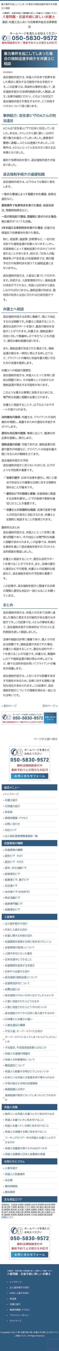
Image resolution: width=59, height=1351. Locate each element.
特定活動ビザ (12, 897)
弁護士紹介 (11, 800)
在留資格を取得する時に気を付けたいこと (28, 941)
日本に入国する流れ (16, 929)
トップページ (12, 794)
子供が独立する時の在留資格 (21, 1083)
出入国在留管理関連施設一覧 (21, 836)
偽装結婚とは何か (15, 1089)
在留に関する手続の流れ (18, 935)
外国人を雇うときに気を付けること (24, 1120)
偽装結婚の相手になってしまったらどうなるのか (30, 1097)
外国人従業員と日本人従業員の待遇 (25, 1154)
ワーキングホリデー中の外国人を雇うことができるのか (30, 1140)
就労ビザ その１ (14, 856)
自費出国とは (12, 989)
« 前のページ (9, 705)
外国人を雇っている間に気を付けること (27, 1125)
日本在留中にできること (18, 959)
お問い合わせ (12, 824)
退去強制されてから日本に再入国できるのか (30, 1013)
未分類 (8, 1180)
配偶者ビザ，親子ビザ (17, 879)
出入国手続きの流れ (16, 923)
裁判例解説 (11, 1186)
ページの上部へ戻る (46, 739)
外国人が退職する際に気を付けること (26, 1131)
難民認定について (15, 1065)
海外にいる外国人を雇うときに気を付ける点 (29, 1114)
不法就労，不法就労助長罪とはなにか (25, 1047)
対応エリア (11, 830)
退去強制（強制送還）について (21, 977)
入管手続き (11, 1168)
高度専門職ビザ (13, 903)
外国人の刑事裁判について (20, 1059)
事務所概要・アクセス (16, 818)
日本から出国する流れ (17, 971)
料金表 (8, 812)
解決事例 (10, 1192)
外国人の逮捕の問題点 (17, 1053)
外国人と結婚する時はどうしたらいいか (27, 1071)
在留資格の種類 (13, 850)
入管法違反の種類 (15, 1025)
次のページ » (50, 705)
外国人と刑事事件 (15, 1174)
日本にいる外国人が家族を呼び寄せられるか (30, 1077)
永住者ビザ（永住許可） (17, 891)
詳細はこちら (7, 1217)
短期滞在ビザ (12, 909)
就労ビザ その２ (14, 862)
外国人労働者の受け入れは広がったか (26, 1148)
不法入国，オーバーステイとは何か (24, 1031)
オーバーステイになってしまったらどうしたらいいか (31, 1039)
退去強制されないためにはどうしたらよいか (29, 995)
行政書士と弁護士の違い (18, 1019)
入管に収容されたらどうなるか (22, 1001)
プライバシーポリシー (20, 1315)
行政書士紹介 (12, 806)
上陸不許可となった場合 (18, 953)
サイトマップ (15, 1321)
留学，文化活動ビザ (15, 868)
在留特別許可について (17, 983)
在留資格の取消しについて (19, 947)
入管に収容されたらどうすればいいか (26, 1007)
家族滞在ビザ (12, 874)
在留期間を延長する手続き (20, 965)
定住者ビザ (11, 885)
